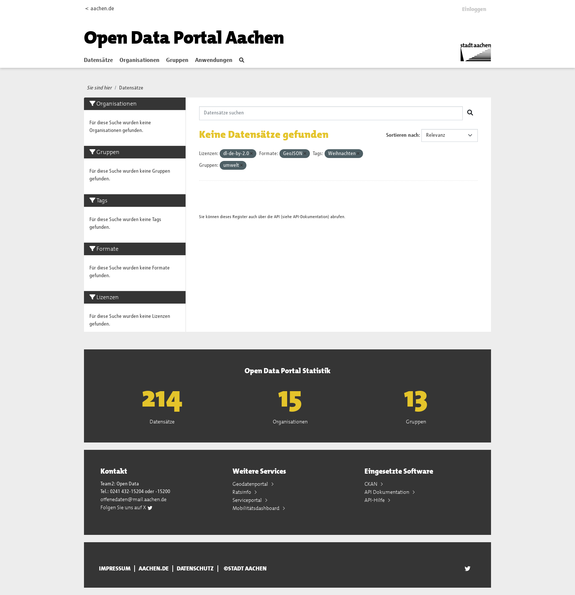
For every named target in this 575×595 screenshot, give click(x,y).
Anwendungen (213, 60)
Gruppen (177, 60)
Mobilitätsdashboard (256, 508)
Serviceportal (247, 500)
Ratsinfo (242, 492)
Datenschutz (195, 568)
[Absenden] (470, 113)
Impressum (115, 568)
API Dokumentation (387, 492)
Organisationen (140, 60)
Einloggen (474, 9)
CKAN (371, 484)
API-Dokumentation (310, 216)
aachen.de (154, 568)
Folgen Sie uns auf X (126, 507)
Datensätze (98, 60)
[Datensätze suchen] (331, 113)
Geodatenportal (250, 484)
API (277, 216)
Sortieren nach (402, 135)
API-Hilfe (375, 500)
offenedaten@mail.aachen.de (133, 499)
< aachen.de (99, 8)
